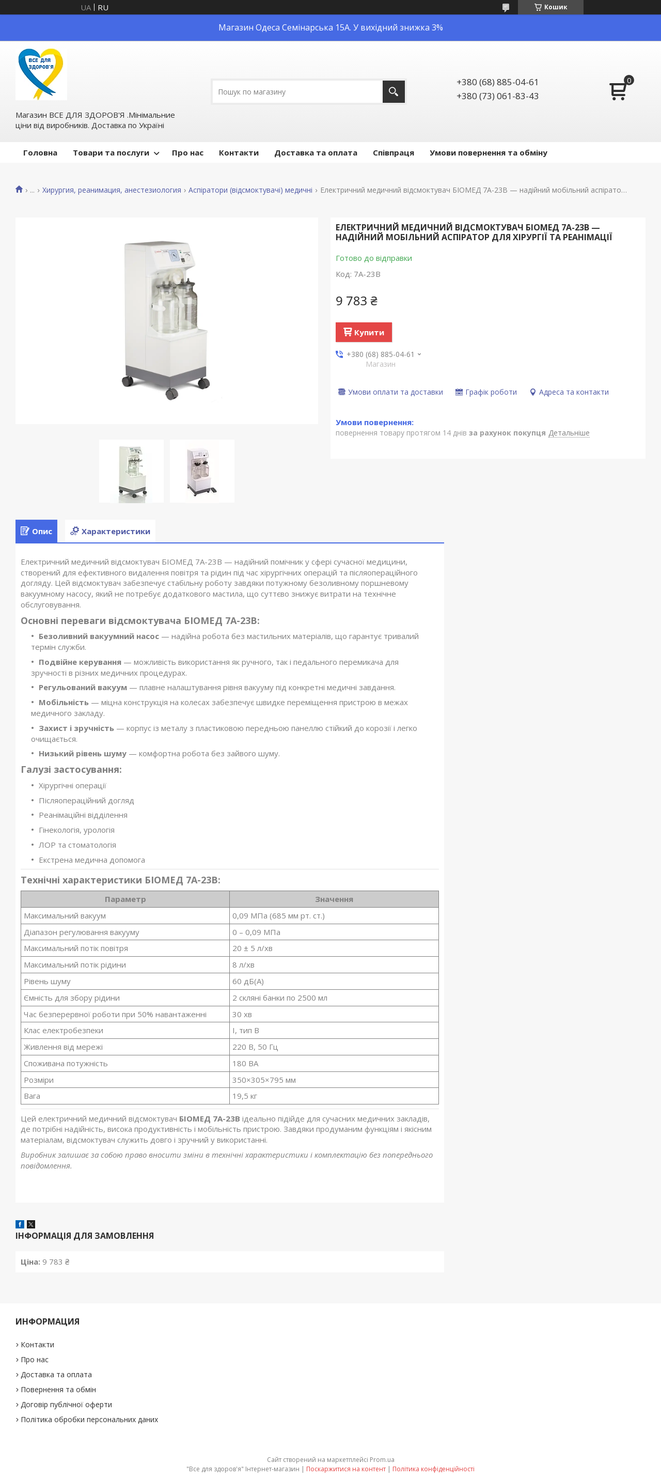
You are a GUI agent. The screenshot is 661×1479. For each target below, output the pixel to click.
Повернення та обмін (58, 1389)
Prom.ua (382, 1459)
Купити (369, 332)
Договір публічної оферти (66, 1404)
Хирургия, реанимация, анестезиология (111, 190)
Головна (40, 152)
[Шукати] (394, 92)
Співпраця (393, 152)
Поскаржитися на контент (346, 1469)
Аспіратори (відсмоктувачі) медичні (250, 190)
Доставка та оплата (315, 152)
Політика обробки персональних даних (89, 1419)
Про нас (187, 152)
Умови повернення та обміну (488, 152)
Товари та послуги (111, 152)
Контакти (239, 152)
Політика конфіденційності (433, 1469)
